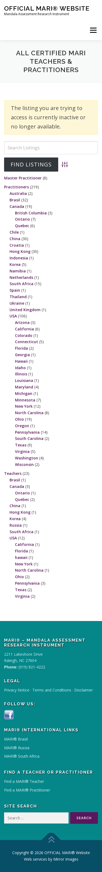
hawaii (21, 557)
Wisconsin (24, 464)
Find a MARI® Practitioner (27, 790)
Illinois (21, 374)
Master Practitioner (23, 178)
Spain (15, 290)
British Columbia (31, 212)
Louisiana (24, 380)
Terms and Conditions (51, 690)
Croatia (17, 245)
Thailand (18, 296)
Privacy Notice (16, 690)
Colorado (23, 335)
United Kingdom (25, 309)
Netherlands (21, 277)
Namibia (18, 270)
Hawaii (21, 361)
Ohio (19, 419)
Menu (93, 30)
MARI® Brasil (16, 739)
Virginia (22, 451)
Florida (21, 348)
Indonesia (19, 257)
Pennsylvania (27, 432)
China (15, 238)
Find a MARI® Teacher (24, 781)
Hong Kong (20, 251)
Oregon (22, 425)
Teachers (12, 473)
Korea (15, 264)
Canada (17, 206)
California (24, 329)
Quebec (22, 225)
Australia (18, 193)
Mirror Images (65, 859)
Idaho (20, 367)
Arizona (22, 322)
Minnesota (25, 400)
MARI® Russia (16, 747)
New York (24, 406)
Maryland (24, 387)
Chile (14, 232)
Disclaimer (83, 690)
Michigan (23, 393)
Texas (20, 445)
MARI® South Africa (21, 756)
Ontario (22, 219)
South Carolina (29, 438)
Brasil (15, 199)
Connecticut (26, 341)
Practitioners (16, 186)
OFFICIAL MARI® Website (46, 8)
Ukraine (17, 303)
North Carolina (29, 412)
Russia (16, 525)
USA (13, 315)
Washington (26, 458)
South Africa (21, 283)
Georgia (22, 354)
